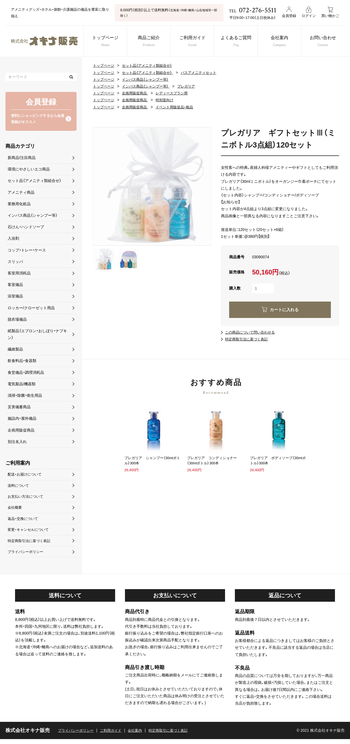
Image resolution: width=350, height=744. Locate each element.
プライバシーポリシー (27, 556)
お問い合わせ (327, 41)
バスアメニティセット (205, 72)
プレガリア (191, 86)
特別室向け (168, 100)
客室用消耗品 (19, 274)
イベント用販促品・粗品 (179, 107)
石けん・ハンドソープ (26, 228)
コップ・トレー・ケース (27, 251)
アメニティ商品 (21, 193)
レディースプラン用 (176, 93)
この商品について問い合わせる (252, 332)
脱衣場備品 (17, 320)
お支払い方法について (27, 498)
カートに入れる (284, 309)
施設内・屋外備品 (22, 419)
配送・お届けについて (26, 475)
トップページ (103, 41)
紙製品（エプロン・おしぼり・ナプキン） (37, 335)
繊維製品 (15, 350)
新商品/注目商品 (22, 159)
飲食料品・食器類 (22, 362)
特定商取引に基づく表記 (175, 735)
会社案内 (282, 41)
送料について (19, 487)
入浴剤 (13, 239)
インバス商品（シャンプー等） (148, 79)
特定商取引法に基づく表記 (248, 339)
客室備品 (15, 285)
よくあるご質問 (237, 41)
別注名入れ (17, 442)
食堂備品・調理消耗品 (26, 373)
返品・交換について (24, 522)
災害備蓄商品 (19, 408)
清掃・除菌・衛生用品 (25, 396)
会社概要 (15, 510)
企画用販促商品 (137, 93)
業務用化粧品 (19, 204)
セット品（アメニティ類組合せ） (150, 65)
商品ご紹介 (148, 41)
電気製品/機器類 (22, 385)
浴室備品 (15, 297)
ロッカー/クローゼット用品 (31, 308)
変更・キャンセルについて (30, 533)
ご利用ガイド (193, 41)
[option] (152, 186)
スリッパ (15, 262)
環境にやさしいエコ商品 (29, 170)
